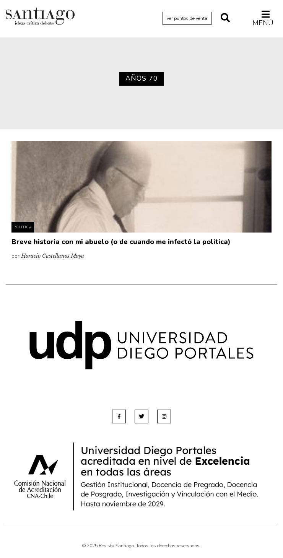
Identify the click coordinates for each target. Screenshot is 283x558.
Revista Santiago (40, 17)
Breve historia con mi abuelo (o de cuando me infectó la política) (121, 241)
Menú (262, 18)
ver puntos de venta (187, 18)
